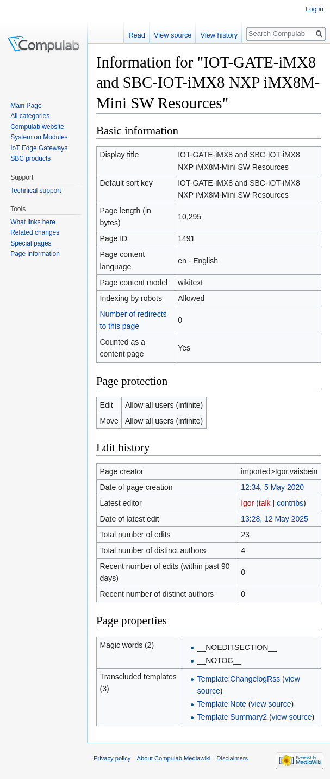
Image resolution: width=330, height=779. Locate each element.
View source (172, 35)
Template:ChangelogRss (239, 678)
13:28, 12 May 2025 (274, 518)
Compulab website (37, 127)
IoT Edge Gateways (38, 148)
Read (136, 35)
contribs (290, 503)
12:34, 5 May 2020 (272, 487)
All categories (29, 116)
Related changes (34, 232)
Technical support (35, 190)
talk (265, 503)
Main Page (25, 105)
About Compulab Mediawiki (174, 758)
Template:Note (221, 704)
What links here (32, 222)
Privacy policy (112, 758)
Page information (35, 253)
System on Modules (38, 137)
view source (271, 704)
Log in (314, 9)
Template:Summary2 (232, 717)
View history (219, 35)
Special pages (30, 243)
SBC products (30, 158)
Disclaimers (232, 758)
